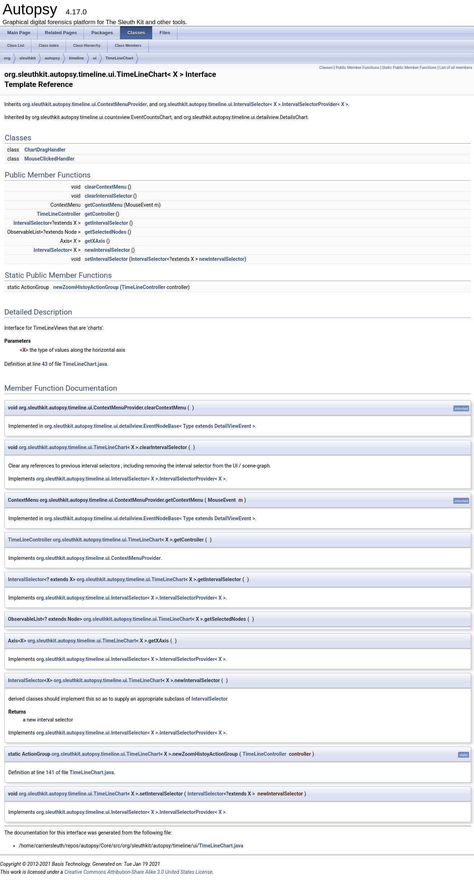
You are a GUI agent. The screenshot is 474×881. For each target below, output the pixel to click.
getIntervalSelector (106, 223)
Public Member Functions (357, 67)
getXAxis (95, 241)
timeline (76, 58)
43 (45, 364)
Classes (326, 67)
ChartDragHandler (45, 150)
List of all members (455, 67)
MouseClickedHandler (50, 159)
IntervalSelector (31, 223)
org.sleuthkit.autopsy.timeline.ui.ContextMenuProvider (84, 104)
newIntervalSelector (107, 250)
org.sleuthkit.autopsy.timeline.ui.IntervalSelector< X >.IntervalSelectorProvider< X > (253, 104)
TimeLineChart (119, 58)
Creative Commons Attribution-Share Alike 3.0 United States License (138, 872)
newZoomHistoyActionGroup (86, 287)
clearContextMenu (106, 187)
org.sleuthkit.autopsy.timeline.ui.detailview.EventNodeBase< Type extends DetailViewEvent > (149, 426)
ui (95, 58)
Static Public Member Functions (409, 67)
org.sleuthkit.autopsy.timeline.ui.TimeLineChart (73, 447)
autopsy (52, 58)
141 (50, 772)
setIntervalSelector (106, 259)
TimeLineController (58, 214)
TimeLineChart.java (85, 364)
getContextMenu (104, 205)
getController (100, 214)
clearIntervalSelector (108, 196)
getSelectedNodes (106, 232)
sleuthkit (27, 58)
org (7, 58)
